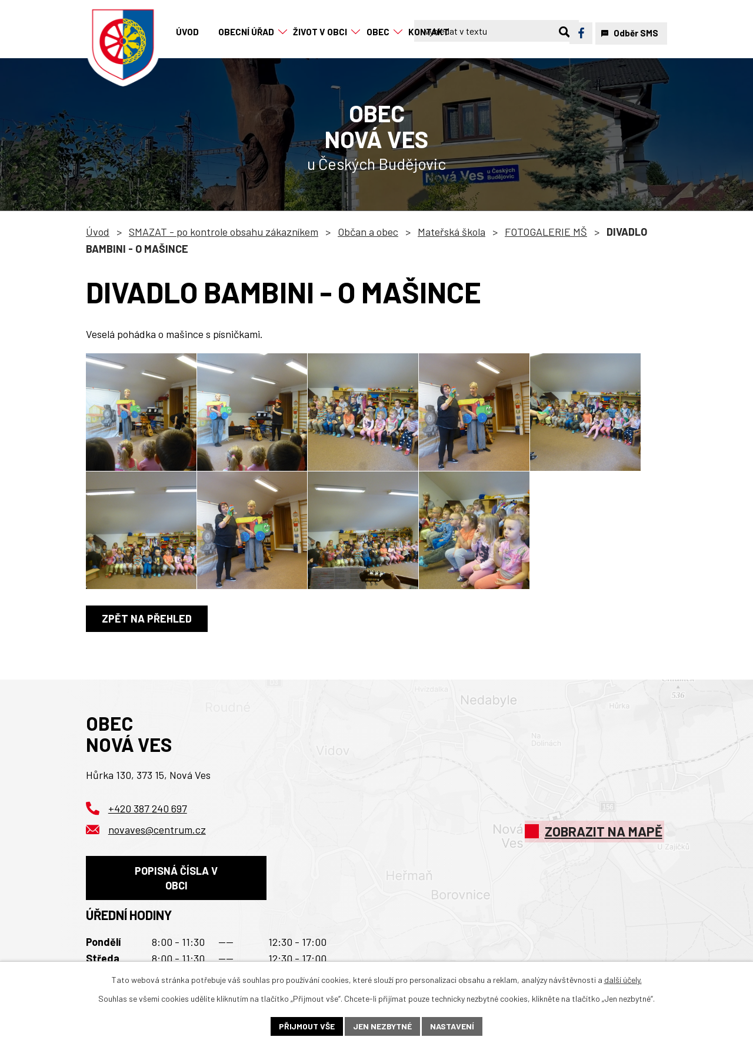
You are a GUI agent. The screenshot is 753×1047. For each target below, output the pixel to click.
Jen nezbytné (382, 1026)
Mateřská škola (451, 231)
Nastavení (452, 1026)
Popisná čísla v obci (176, 878)
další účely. (623, 980)
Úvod (97, 231)
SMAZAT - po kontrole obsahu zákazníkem (223, 231)
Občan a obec (368, 231)
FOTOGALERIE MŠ (546, 231)
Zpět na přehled (147, 618)
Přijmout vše (307, 1026)
